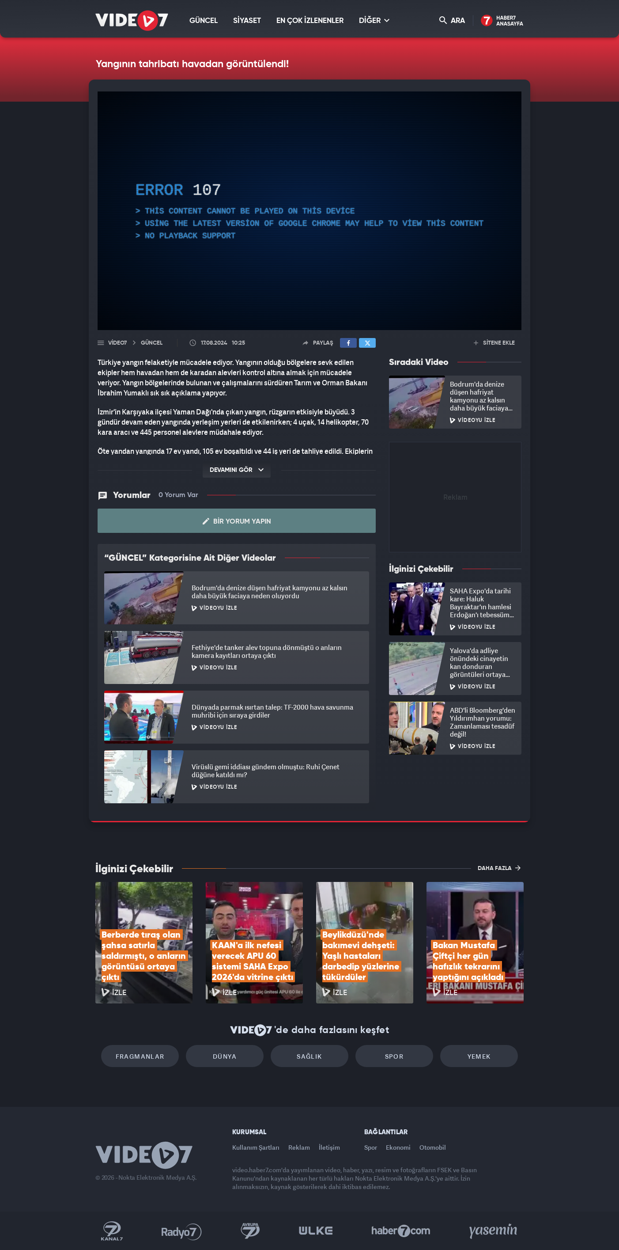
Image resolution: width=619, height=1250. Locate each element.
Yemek (479, 1056)
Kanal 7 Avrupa (250, 1231)
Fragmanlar (140, 1056)
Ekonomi (398, 1147)
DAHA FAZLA (499, 868)
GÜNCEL (203, 21)
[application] (309, 210)
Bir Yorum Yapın (237, 521)
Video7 (117, 343)
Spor (394, 1056)
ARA (452, 20)
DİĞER (374, 20)
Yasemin (494, 1231)
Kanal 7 (112, 1231)
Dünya (225, 1056)
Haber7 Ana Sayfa (502, 21)
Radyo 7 (182, 1231)
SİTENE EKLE (494, 343)
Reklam (299, 1147)
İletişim (329, 1147)
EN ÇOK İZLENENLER (309, 21)
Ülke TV (316, 1231)
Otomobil (432, 1147)
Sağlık (309, 1056)
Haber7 (401, 1231)
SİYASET (247, 21)
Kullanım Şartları (255, 1147)
